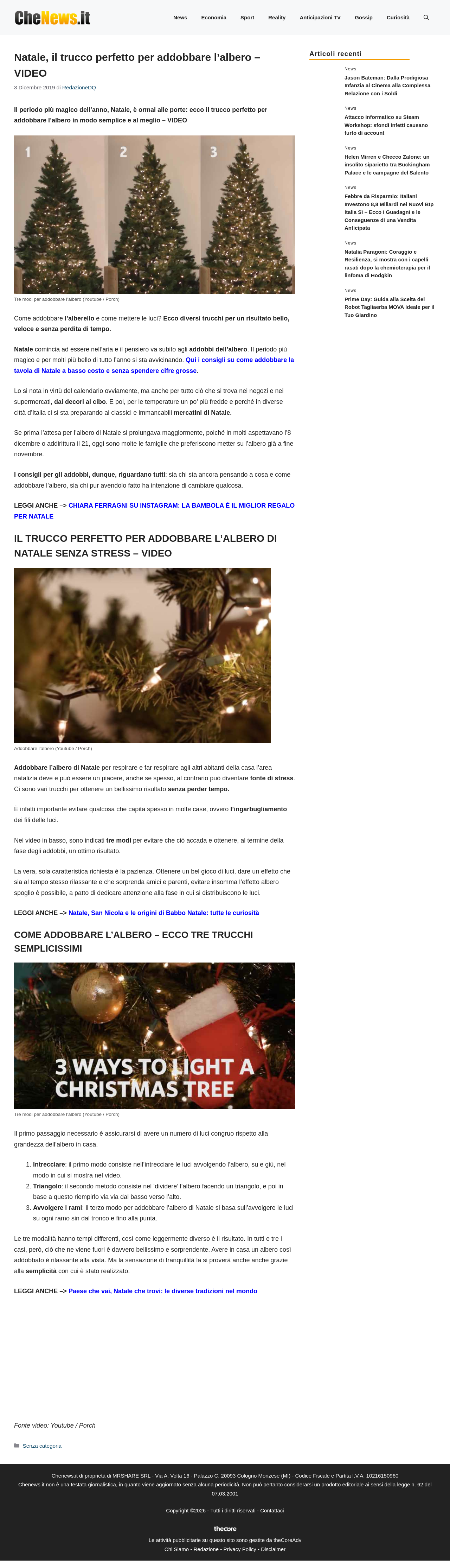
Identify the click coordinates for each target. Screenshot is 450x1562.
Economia (213, 17)
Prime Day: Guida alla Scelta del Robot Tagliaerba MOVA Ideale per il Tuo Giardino (390, 307)
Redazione (206, 1549)
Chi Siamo (177, 1549)
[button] (426, 17)
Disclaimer (273, 1549)
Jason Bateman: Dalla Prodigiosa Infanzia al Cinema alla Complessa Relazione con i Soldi (387, 85)
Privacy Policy (239, 1549)
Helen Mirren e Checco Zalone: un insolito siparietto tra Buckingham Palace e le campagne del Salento (387, 165)
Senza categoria (42, 1446)
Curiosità (398, 17)
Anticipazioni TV (320, 17)
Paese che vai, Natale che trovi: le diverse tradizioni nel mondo (163, 1291)
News (180, 17)
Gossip (364, 17)
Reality (276, 17)
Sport (247, 17)
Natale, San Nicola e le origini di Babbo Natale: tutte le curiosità (164, 912)
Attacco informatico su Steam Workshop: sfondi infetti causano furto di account (386, 125)
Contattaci (272, 1510)
